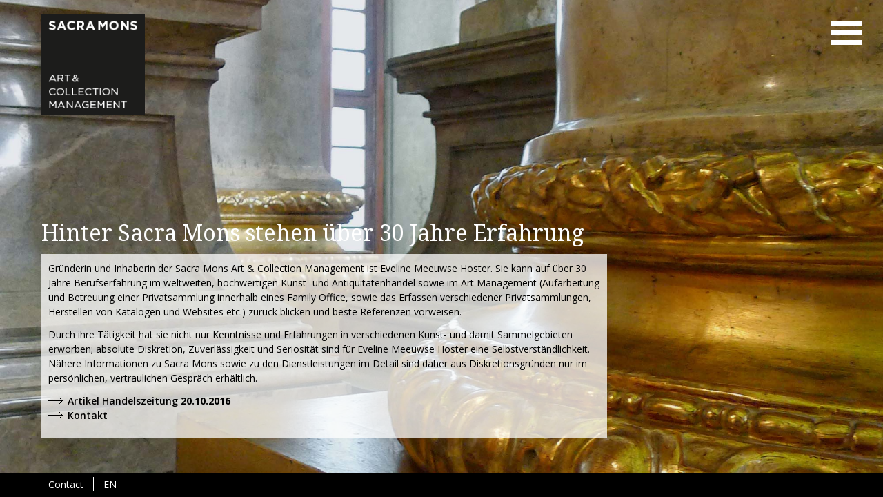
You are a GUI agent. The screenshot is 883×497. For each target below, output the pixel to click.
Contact (65, 484)
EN (110, 484)
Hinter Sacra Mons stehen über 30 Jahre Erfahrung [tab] (312, 233)
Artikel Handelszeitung (123, 400)
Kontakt (88, 415)
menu (846, 33)
